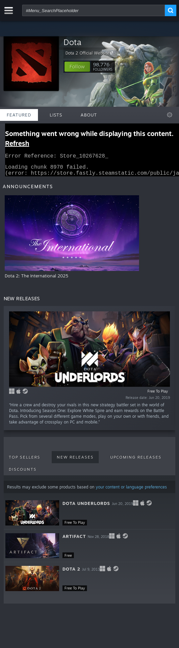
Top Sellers (24, 461)
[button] (77, 67)
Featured (19, 114)
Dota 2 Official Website (90, 53)
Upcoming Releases (136, 461)
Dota (72, 42)
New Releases (75, 461)
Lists (56, 114)
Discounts (23, 473)
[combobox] (93, 10)
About (89, 114)
